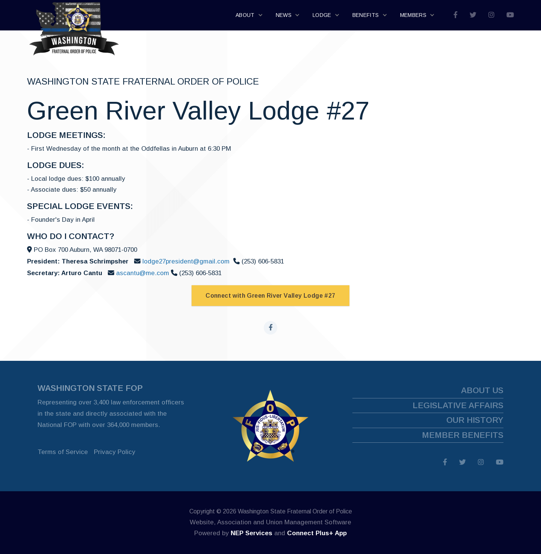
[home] (74, 15)
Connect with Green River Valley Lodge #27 (270, 295)
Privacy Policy (114, 452)
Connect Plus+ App (317, 533)
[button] (250, 15)
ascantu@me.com (143, 273)
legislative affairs (458, 405)
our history (474, 420)
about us (482, 390)
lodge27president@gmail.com (186, 261)
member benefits (462, 435)
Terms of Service (63, 452)
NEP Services (251, 533)
